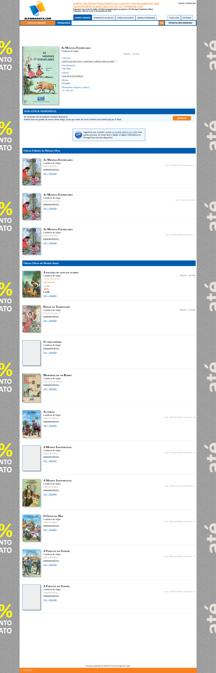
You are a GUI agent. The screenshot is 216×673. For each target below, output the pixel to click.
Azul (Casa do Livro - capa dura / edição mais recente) (88, 61)
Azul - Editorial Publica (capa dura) (179, 165)
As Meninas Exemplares (58, 159)
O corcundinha (52, 341)
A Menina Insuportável (57, 447)
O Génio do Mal (53, 515)
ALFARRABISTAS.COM (124, 132)
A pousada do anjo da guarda (61, 272)
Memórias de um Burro (57, 375)
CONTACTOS (190, 3)
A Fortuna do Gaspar (56, 550)
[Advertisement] (109, 35)
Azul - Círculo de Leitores (185, 200)
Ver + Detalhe (50, 173)
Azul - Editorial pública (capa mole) (179, 235)
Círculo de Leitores (51, 201)
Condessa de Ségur (70, 51)
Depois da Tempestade (56, 306)
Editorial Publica (50, 166)
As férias (49, 411)
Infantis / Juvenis (131, 54)
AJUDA (181, 3)
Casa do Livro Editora (72, 75)
